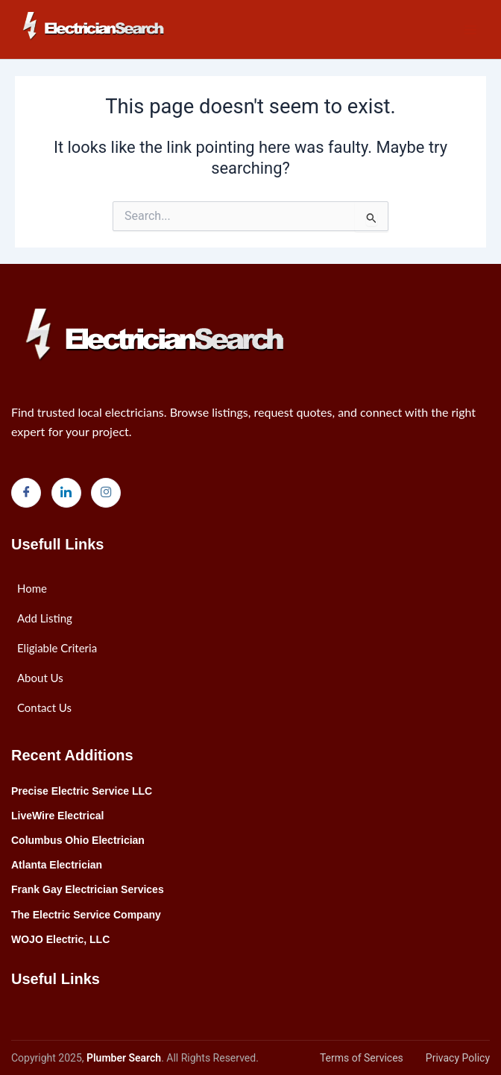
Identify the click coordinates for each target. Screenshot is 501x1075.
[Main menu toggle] (470, 29)
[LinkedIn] (66, 493)
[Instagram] (106, 493)
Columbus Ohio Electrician (78, 840)
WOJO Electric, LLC (60, 939)
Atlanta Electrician (56, 865)
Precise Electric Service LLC (81, 791)
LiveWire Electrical (57, 816)
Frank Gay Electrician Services (87, 889)
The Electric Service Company (86, 915)
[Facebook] (26, 493)
